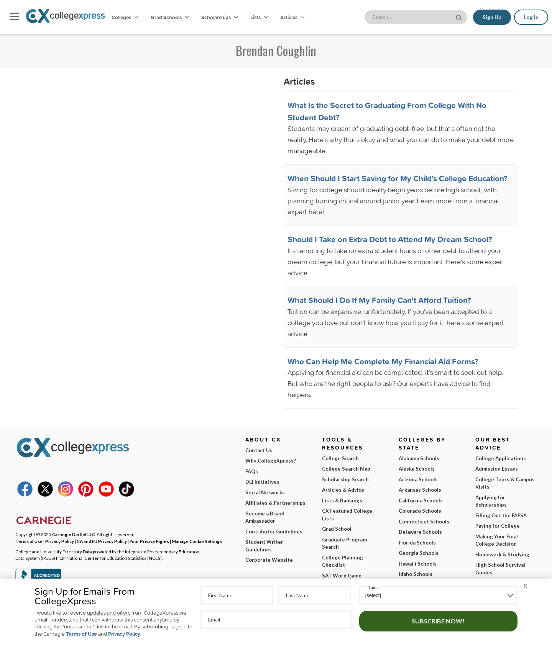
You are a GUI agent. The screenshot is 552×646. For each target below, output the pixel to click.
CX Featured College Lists (347, 515)
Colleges (125, 17)
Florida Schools (417, 543)
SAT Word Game (341, 575)
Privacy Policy (124, 634)
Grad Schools (170, 17)
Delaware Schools (420, 532)
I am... (374, 587)
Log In (531, 17)
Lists (259, 17)
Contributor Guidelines (273, 531)
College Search (340, 458)
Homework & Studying (502, 554)
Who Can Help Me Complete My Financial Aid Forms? (383, 361)
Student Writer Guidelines (264, 546)
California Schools (421, 500)
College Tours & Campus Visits (505, 483)
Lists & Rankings (342, 500)
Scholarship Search (345, 479)
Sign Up (492, 17)
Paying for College (497, 526)
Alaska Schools (417, 469)
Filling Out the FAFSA (501, 515)
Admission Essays (496, 469)
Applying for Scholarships (491, 501)
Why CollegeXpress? (270, 461)
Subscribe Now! (438, 621)
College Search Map (346, 469)
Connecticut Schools (424, 521)
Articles (292, 17)
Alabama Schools (419, 458)
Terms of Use (81, 634)
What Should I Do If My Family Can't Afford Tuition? (379, 300)
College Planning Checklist (342, 561)
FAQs (251, 471)
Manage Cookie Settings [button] (197, 541)
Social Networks (265, 492)
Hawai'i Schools (418, 564)
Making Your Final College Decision (496, 540)
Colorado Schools (420, 511)
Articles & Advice (343, 490)
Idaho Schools (415, 574)
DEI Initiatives (262, 482)
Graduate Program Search (344, 543)
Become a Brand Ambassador (264, 517)
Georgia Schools (419, 553)
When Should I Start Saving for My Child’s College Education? (398, 178)
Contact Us (259, 450)
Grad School (337, 529)
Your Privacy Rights (149, 541)
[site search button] (459, 17)
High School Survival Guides (500, 569)
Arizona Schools (418, 479)
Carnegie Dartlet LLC (73, 534)
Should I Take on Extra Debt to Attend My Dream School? (390, 239)
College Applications (500, 458)
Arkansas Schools (420, 490)
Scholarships (219, 17)
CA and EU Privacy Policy (102, 541)
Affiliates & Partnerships (275, 503)
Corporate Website (269, 560)
